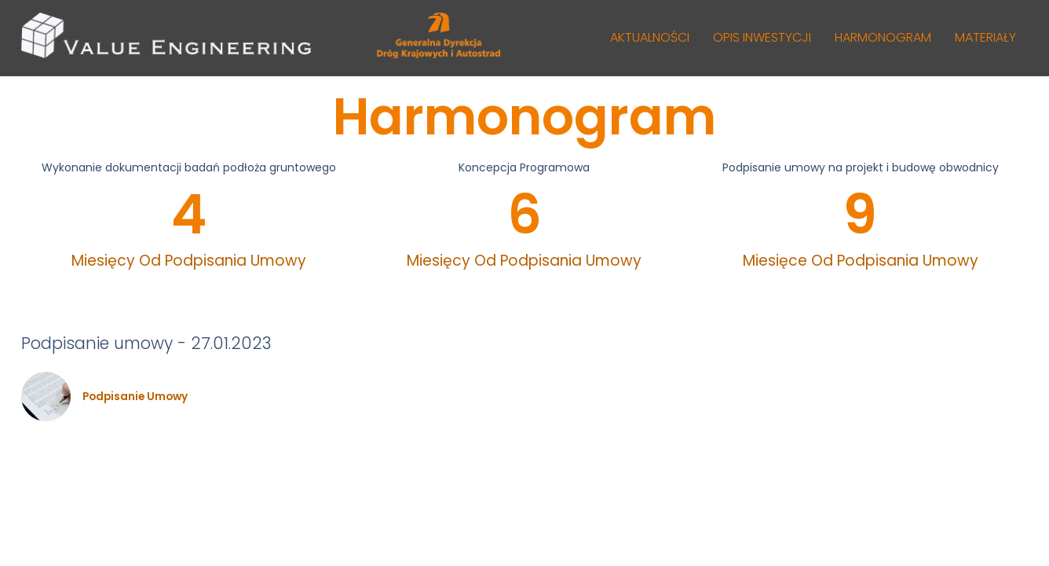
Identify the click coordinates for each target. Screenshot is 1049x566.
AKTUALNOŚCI (649, 37)
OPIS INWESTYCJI (762, 37)
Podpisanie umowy (135, 397)
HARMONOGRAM (883, 37)
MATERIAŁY (985, 37)
